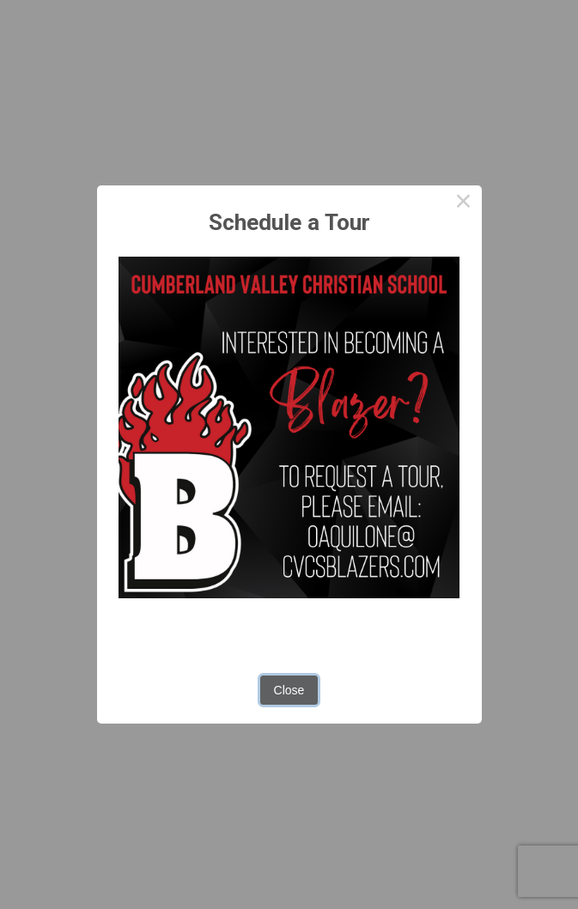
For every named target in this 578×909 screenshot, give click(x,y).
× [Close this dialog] (463, 203)
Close (289, 690)
